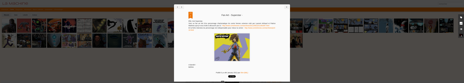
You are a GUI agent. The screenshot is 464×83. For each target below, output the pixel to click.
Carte (12, 9)
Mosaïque (27, 9)
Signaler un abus (276, 81)
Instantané (48, 9)
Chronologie (58, 9)
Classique (4, 9)
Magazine (19, 9)
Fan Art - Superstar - (231, 15)
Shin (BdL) (244, 73)
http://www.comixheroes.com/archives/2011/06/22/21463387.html (245, 26)
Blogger (269, 81)
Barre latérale (38, 9)
